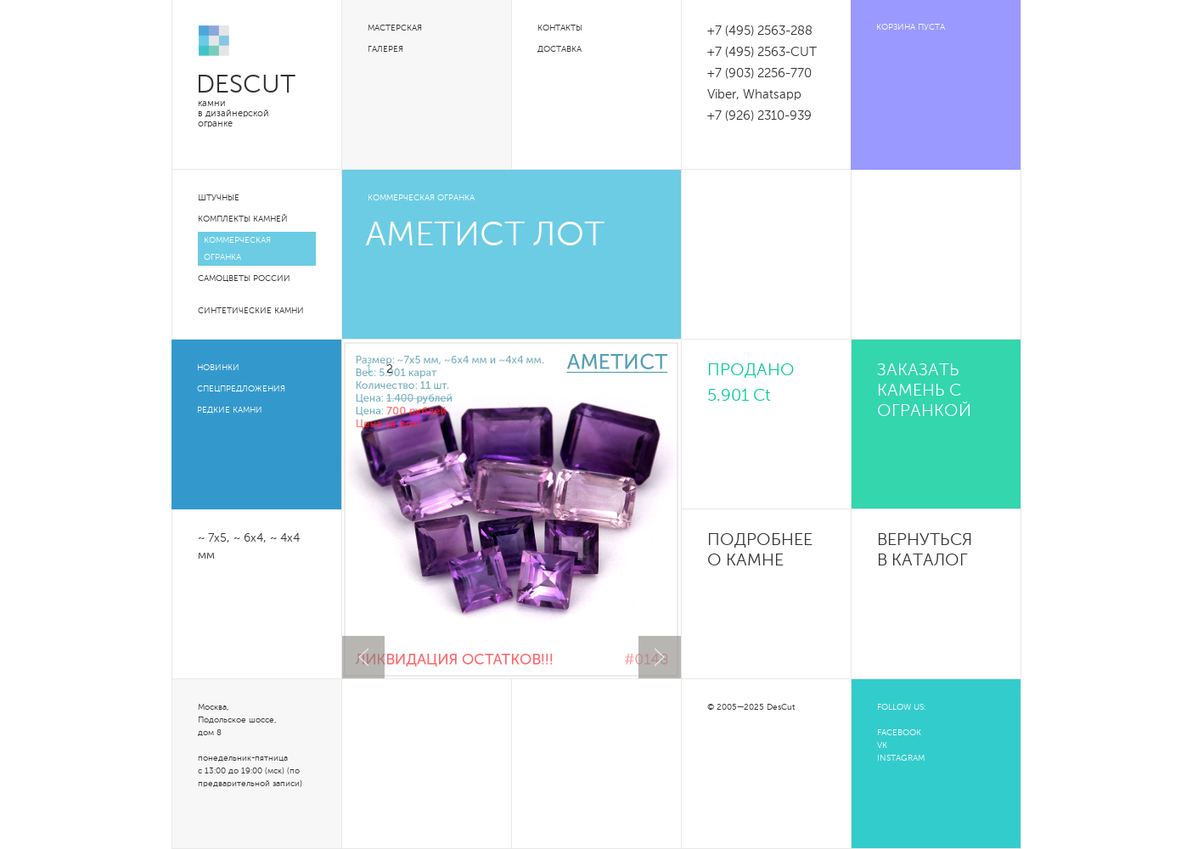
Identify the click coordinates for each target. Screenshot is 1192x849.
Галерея (385, 49)
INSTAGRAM (901, 758)
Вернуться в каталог (924, 551)
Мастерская (395, 28)
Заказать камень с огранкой (924, 391)
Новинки (218, 367)
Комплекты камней (243, 219)
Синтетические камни (251, 310)
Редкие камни (229, 410)
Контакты (559, 28)
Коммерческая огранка (237, 248)
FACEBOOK (899, 732)
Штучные (218, 198)
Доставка (559, 49)
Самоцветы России (244, 278)
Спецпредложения (241, 389)
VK (882, 745)
